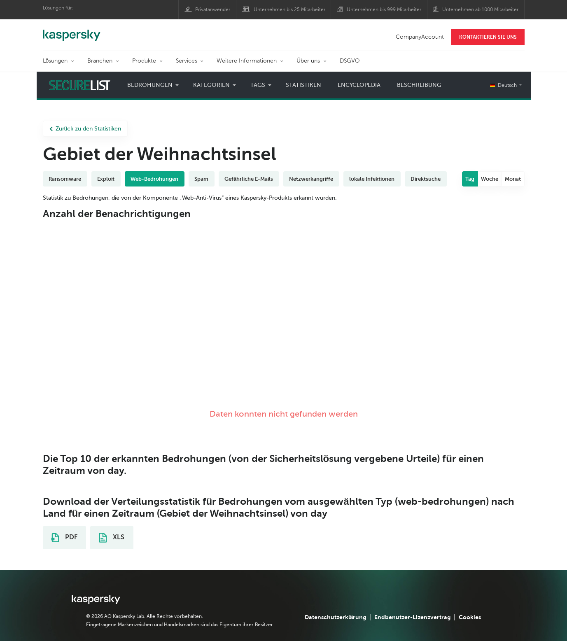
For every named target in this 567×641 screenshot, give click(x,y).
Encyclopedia (359, 85)
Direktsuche (426, 179)
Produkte (144, 61)
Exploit (105, 179)
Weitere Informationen (247, 61)
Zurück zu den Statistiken (85, 129)
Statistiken (303, 85)
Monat (513, 179)
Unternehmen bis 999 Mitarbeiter (384, 9)
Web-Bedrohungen (154, 179)
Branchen (99, 61)
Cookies (470, 617)
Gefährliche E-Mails (248, 179)
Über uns (308, 61)
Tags (257, 85)
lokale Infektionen (371, 179)
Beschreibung (419, 85)
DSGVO (350, 61)
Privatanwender (212, 9)
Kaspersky (71, 30)
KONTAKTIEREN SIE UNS (488, 37)
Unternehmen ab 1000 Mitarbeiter (480, 9)
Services (186, 61)
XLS (111, 537)
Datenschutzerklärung (335, 617)
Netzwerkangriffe (311, 179)
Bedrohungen (150, 85)
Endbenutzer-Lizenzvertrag (412, 617)
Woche (489, 179)
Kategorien (211, 85)
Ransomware (65, 179)
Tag (469, 179)
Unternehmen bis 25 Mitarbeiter (289, 9)
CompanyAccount (420, 37)
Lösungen (55, 61)
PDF (64, 537)
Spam (201, 179)
